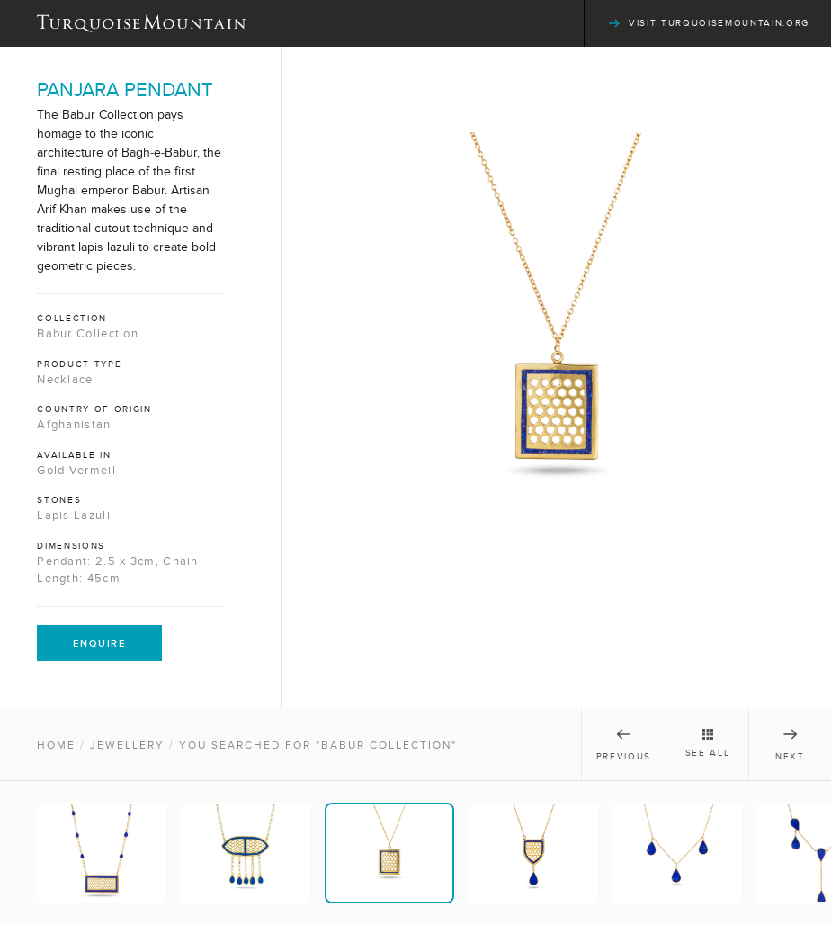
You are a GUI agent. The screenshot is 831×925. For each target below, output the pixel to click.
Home (56, 745)
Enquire (99, 643)
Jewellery (127, 745)
